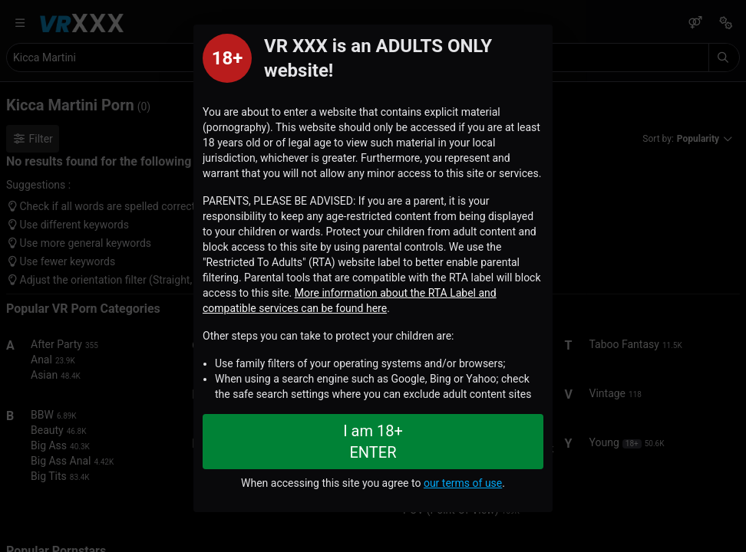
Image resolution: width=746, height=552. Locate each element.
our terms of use (463, 483)
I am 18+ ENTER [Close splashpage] (373, 442)
